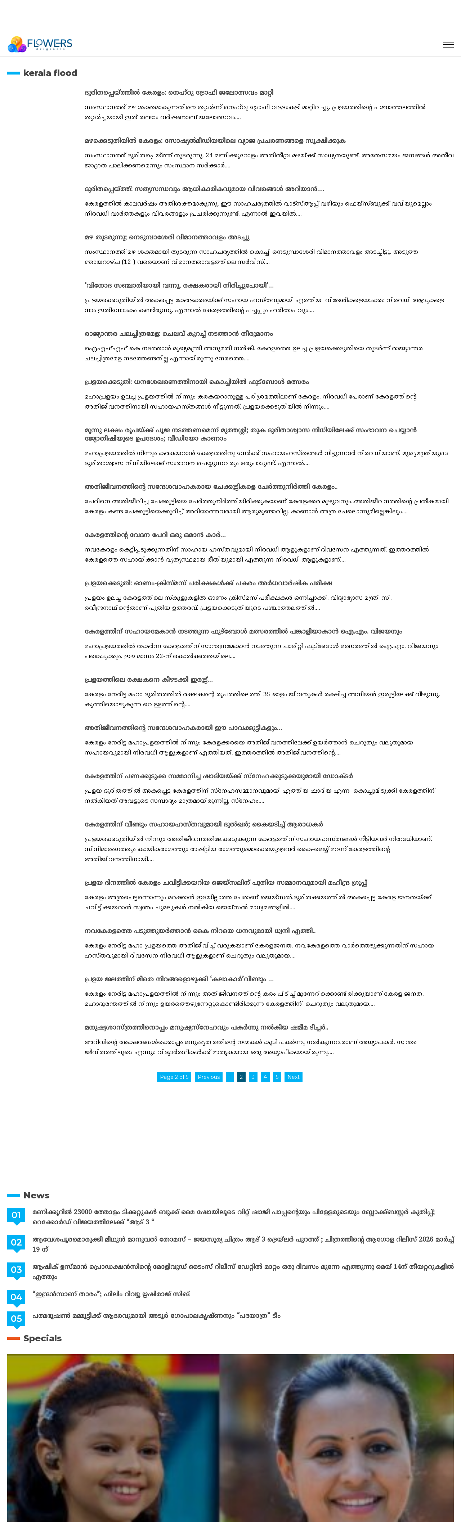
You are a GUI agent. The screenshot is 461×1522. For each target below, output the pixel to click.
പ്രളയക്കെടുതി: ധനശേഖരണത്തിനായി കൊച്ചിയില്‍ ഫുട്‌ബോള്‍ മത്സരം (197, 382)
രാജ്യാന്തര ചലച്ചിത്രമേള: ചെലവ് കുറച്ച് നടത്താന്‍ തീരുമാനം (179, 334)
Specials (42, 1338)
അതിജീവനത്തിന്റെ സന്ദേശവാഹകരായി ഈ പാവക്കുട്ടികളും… (183, 728)
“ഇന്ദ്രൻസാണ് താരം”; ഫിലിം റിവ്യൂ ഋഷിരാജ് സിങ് (110, 1295)
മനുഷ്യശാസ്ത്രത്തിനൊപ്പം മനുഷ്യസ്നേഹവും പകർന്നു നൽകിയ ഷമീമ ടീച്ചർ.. (206, 1028)
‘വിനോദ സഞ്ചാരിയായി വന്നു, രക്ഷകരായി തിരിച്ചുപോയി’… (179, 286)
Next (293, 1077)
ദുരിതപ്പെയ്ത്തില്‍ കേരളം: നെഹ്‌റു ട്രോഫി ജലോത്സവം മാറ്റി (179, 93)
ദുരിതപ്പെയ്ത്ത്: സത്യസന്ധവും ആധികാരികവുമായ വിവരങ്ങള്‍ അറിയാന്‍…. (204, 189)
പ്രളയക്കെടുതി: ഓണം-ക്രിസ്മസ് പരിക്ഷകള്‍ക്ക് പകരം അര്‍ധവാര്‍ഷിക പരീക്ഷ (208, 584)
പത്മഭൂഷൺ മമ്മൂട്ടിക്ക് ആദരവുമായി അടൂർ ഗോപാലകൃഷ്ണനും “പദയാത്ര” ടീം (156, 1316)
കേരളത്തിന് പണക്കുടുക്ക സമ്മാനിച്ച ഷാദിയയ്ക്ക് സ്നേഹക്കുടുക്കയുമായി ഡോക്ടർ (219, 777)
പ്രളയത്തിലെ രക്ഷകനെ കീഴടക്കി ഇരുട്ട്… (149, 680)
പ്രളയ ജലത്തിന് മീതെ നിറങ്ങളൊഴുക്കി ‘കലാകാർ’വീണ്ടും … (179, 980)
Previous (209, 1077)
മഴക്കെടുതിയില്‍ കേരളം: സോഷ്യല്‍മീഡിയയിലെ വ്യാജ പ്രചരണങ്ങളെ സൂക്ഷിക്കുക (215, 141)
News (36, 1195)
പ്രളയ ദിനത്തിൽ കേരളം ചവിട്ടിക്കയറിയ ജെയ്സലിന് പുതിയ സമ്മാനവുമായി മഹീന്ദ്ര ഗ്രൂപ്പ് (226, 883)
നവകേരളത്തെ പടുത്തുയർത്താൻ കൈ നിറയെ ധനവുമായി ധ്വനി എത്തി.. (200, 931)
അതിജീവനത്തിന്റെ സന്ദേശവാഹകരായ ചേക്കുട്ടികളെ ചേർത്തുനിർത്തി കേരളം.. (211, 487)
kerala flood (50, 73)
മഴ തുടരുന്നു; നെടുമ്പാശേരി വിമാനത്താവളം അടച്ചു (167, 238)
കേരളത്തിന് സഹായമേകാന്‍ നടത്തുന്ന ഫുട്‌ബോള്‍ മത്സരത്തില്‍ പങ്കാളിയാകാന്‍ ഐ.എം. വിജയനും (243, 632)
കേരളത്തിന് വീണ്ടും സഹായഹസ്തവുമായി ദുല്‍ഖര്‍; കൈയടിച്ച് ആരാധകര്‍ (204, 825)
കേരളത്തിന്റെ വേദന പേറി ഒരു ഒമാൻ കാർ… (155, 535)
